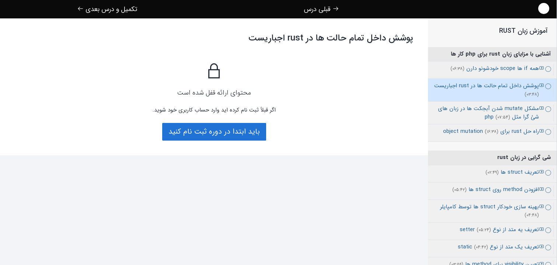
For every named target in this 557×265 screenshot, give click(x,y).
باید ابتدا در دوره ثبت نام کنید (214, 131)
